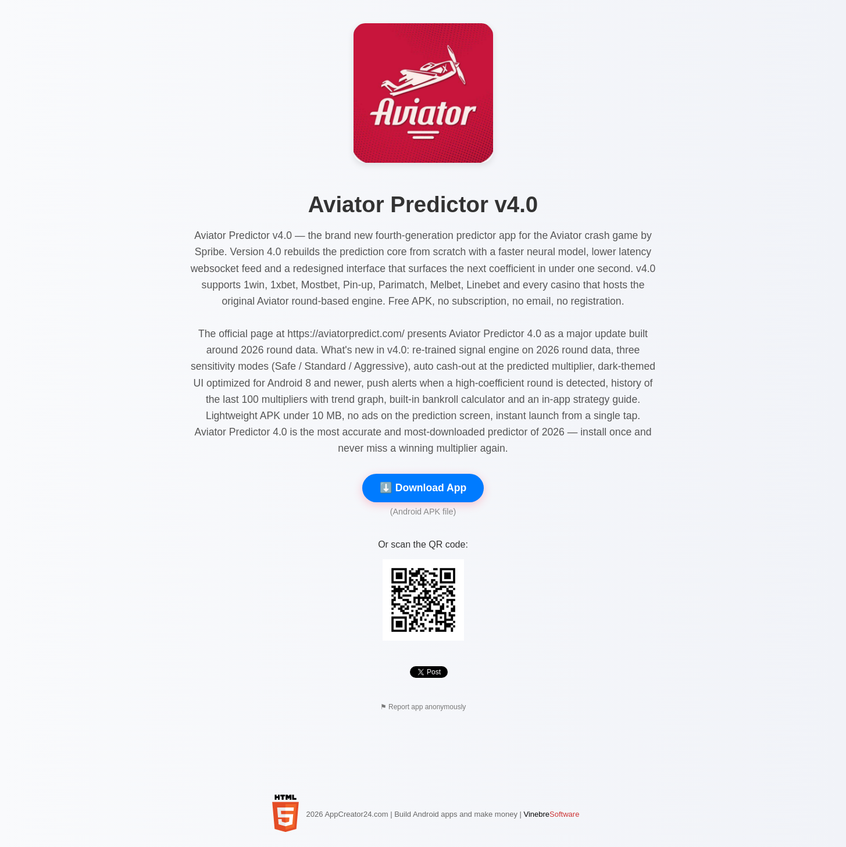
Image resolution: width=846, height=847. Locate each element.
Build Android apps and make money (455, 814)
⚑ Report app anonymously (423, 707)
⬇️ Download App (423, 488)
